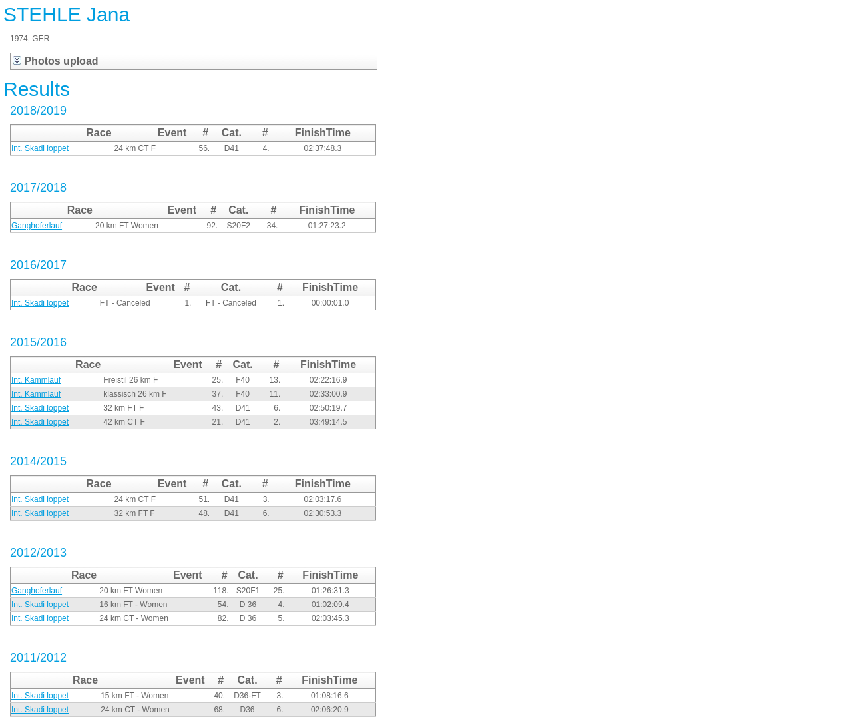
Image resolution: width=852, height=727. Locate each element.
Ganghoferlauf (36, 225)
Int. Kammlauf (36, 380)
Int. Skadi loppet (40, 148)
